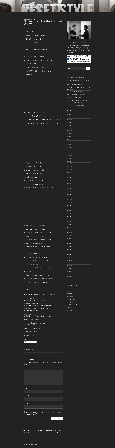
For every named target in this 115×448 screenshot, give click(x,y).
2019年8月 (69, 114)
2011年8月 (69, 271)
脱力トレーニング (29, 349)
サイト (26, 403)
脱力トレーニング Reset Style (44, 5)
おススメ (69, 288)
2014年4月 (69, 186)
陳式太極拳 (69, 310)
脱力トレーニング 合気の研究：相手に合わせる (78, 84)
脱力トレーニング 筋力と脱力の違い (75, 102)
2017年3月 (69, 150)
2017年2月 (69, 153)
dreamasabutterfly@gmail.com (32, 328)
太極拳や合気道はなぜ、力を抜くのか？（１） (77, 77)
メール (26, 395)
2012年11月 (69, 230)
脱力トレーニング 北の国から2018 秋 (75, 94)
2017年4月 (69, 147)
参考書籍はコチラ (29, 335)
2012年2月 (69, 254)
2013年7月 (69, 210)
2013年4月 (69, 219)
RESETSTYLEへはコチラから (32, 319)
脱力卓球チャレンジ (71, 302)
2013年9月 (69, 205)
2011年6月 (69, 276)
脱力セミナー (70, 296)
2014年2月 (69, 191)
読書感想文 (69, 307)
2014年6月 (69, 180)
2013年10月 (69, 202)
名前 (26, 388)
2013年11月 (69, 199)
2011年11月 (69, 263)
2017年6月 (69, 141)
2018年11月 (69, 117)
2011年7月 (69, 274)
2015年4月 (69, 158)
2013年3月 (69, 221)
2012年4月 (69, 249)
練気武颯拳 (69, 293)
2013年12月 (69, 197)
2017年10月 (69, 130)
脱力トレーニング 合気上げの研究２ (75, 91)
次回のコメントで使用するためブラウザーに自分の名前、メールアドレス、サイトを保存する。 (43, 413)
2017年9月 (69, 133)
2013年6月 (69, 213)
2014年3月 (69, 188)
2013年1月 (69, 227)
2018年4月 (69, 125)
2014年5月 (69, 183)
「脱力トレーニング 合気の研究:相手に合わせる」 (37, 49)
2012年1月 (69, 257)
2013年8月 (69, 208)
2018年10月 (69, 119)
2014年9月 (69, 172)
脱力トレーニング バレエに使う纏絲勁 (76, 105)
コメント (26, 368)
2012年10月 (69, 232)
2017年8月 (69, 136)
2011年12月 (69, 260)
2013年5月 (69, 216)
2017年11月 (69, 128)
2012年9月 (69, 235)
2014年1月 (69, 194)
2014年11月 (69, 166)
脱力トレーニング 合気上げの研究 (75, 97)
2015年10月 (69, 155)
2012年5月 (69, 246)
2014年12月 (69, 163)
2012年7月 (69, 241)
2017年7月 (69, 139)
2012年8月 (69, 238)
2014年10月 (69, 169)
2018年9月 (69, 122)
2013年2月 (69, 224)
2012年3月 (69, 252)
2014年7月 (69, 177)
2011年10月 (69, 265)
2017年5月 (69, 144)
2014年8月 (69, 175)
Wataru (35, 19)
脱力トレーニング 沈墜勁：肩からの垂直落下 (77, 100)
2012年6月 (69, 243)
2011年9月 (69, 268)
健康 (68, 291)
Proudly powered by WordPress (31, 444)
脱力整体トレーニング (72, 304)
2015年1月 (69, 161)
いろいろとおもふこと (72, 285)
